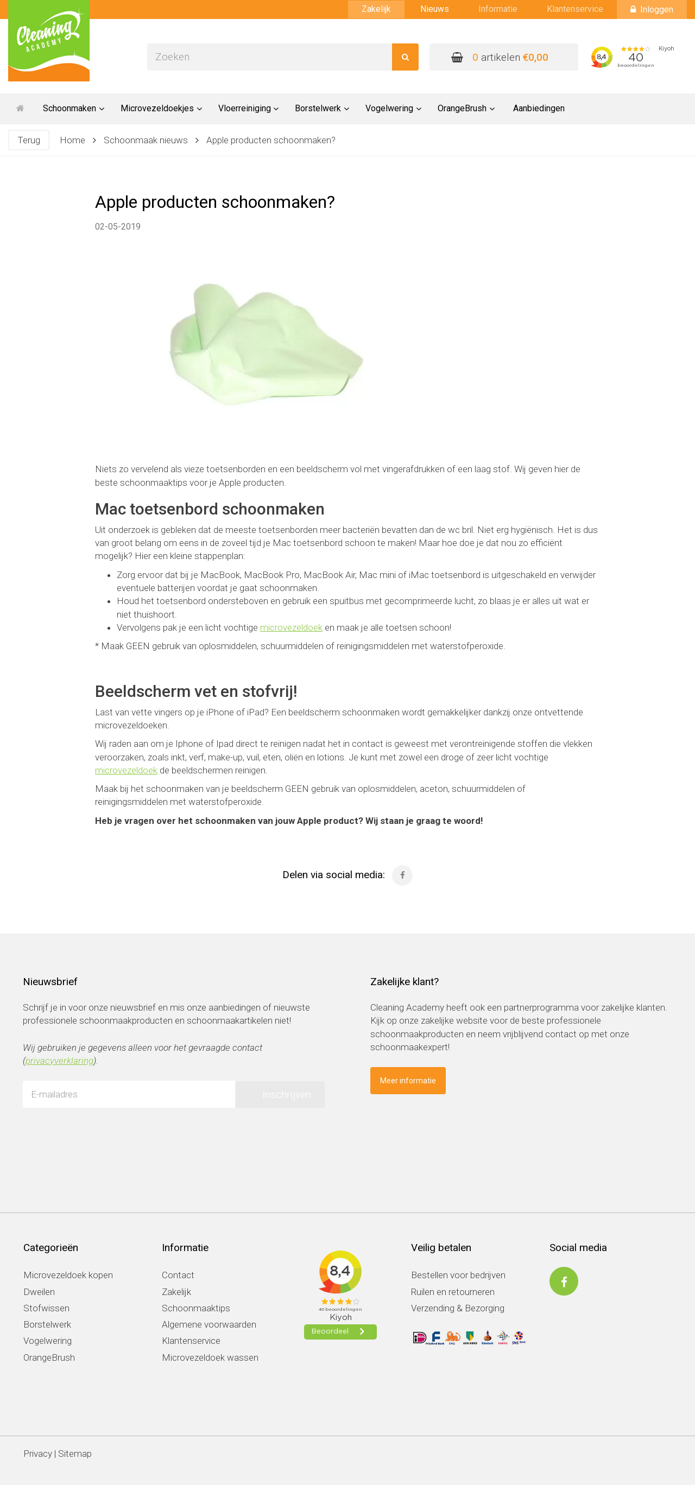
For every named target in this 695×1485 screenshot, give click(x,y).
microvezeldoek (291, 627)
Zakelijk (376, 9)
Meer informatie (408, 1080)
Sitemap (75, 1453)
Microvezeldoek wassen (210, 1357)
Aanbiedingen (539, 108)
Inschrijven (286, 1094)
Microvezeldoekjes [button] (161, 108)
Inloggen (651, 9)
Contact (178, 1275)
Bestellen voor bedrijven (458, 1275)
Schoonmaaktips (196, 1308)
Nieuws (434, 9)
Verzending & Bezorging (457, 1308)
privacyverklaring (59, 1060)
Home (72, 140)
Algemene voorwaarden (209, 1324)
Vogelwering (47, 1340)
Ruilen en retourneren (453, 1291)
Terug (28, 140)
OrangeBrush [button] (466, 108)
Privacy (37, 1453)
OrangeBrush (49, 1357)
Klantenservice (575, 9)
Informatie (497, 9)
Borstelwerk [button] (322, 108)
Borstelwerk (47, 1324)
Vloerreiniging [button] (248, 108)
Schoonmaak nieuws (146, 140)
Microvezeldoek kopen (68, 1275)
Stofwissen (46, 1308)
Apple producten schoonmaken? (271, 140)
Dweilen (39, 1291)
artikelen (499, 57)
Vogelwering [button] (393, 108)
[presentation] (105, 1137)
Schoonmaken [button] (73, 108)
